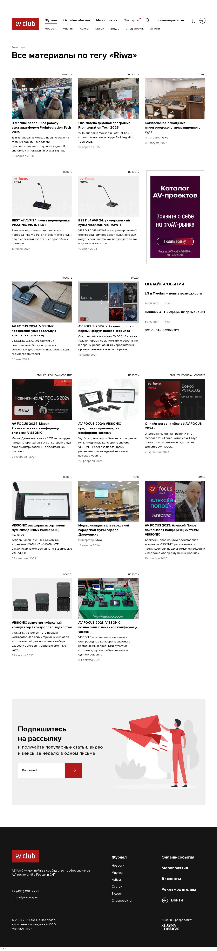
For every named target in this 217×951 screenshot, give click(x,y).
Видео (114, 28)
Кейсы (84, 28)
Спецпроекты (135, 28)
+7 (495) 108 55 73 (25, 891)
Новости (50, 28)
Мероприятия (106, 20)
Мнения (68, 28)
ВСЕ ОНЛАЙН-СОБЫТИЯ (162, 330)
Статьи (99, 28)
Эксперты (131, 20)
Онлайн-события (76, 20)
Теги (155, 28)
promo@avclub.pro (25, 897)
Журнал (51, 20)
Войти (177, 900)
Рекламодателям (170, 20)
